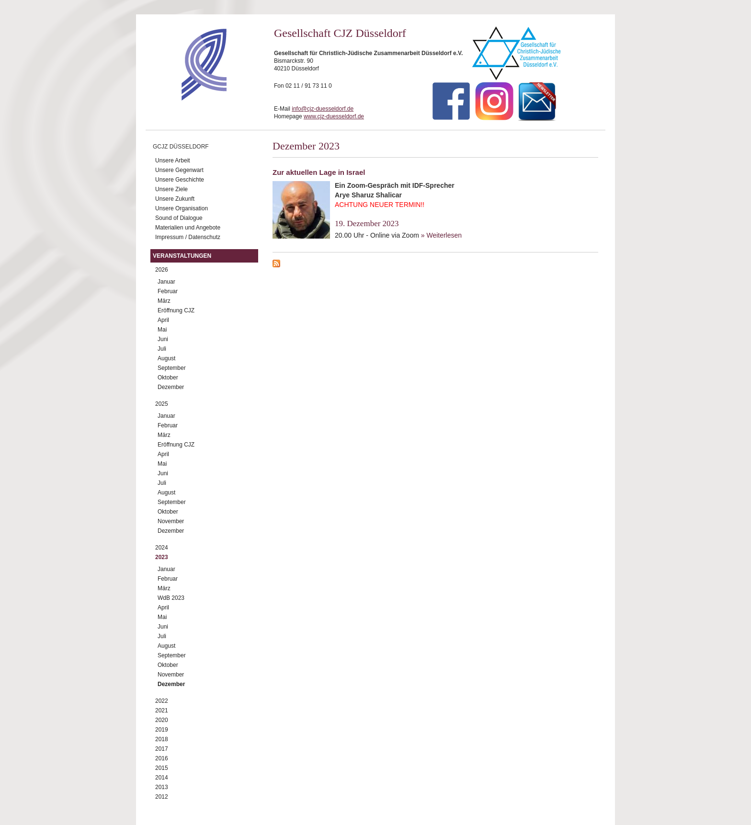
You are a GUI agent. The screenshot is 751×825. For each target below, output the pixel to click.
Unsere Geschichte (179, 179)
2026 (161, 269)
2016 (161, 758)
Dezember (171, 387)
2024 (161, 547)
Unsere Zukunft (174, 198)
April (163, 320)
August (166, 358)
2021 (161, 710)
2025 (161, 404)
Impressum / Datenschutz (187, 237)
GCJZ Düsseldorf (181, 146)
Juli (162, 348)
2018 (161, 739)
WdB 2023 (171, 598)
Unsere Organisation (181, 208)
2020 (161, 720)
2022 (161, 701)
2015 (161, 768)
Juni (163, 339)
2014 (161, 777)
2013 (161, 787)
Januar (166, 281)
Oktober (168, 377)
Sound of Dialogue (179, 218)
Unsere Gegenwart (179, 170)
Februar (168, 291)
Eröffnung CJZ (176, 310)
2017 (161, 748)
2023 (161, 557)
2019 (161, 729)
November (171, 521)
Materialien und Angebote (187, 227)
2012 (161, 796)
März (164, 301)
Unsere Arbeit (172, 160)
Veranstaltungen (182, 255)
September (172, 368)
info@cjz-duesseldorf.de (322, 108)
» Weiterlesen (441, 235)
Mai (162, 329)
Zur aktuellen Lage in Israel (319, 172)
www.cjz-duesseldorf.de (334, 116)
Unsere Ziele (171, 189)
